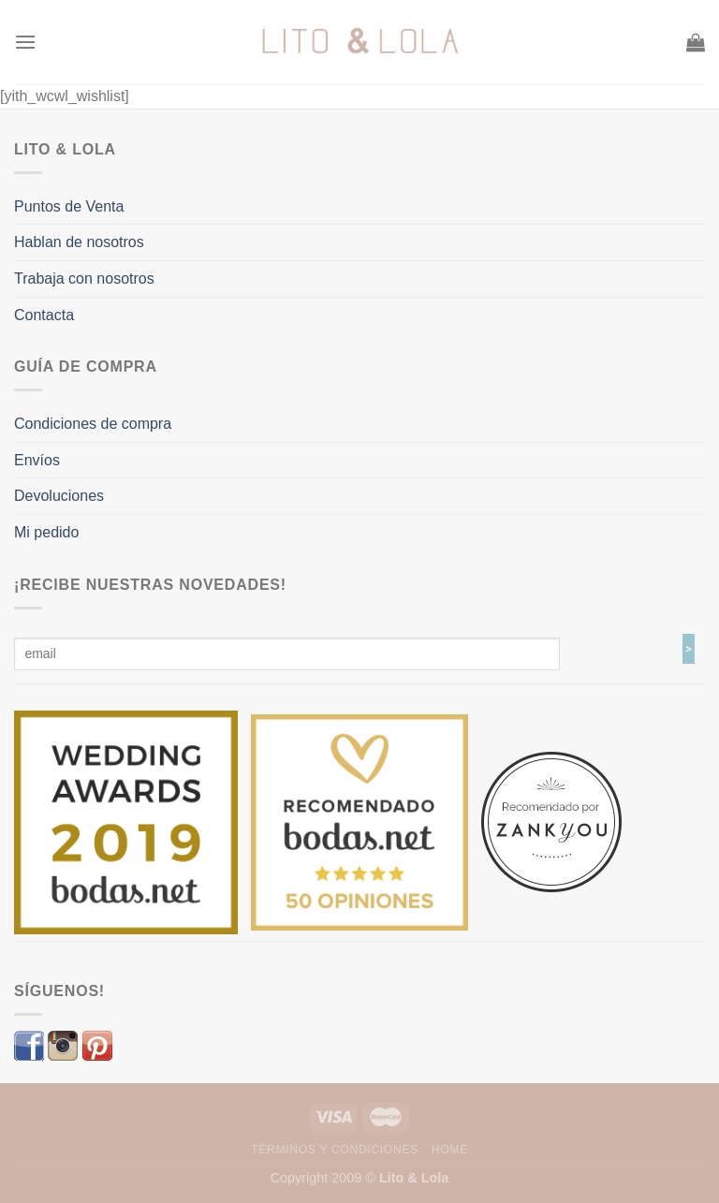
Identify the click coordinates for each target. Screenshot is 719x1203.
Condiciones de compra (92, 424)
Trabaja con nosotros (84, 278)
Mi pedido (46, 532)
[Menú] (25, 42)
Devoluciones (59, 496)
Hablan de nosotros (79, 242)
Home (450, 1149)
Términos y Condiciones (334, 1149)
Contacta (44, 315)
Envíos (37, 460)
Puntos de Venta (69, 206)
